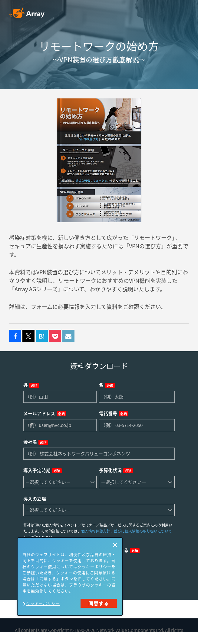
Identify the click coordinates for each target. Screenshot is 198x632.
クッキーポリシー (43, 603)
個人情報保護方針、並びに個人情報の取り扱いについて (126, 531)
